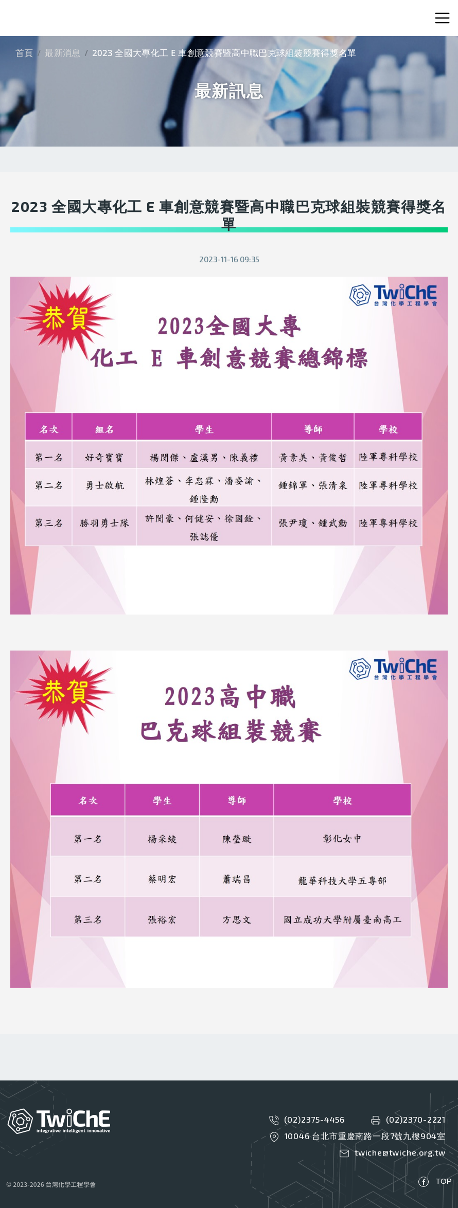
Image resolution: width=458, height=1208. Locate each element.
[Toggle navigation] (442, 18)
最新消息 (62, 53)
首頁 (24, 53)
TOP (444, 1181)
